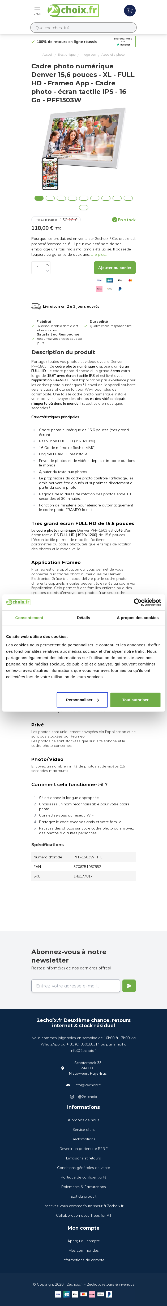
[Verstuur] (129, 986)
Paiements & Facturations (83, 1186)
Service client (83, 1129)
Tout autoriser (135, 699)
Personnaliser (82, 699)
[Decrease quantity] (47, 271)
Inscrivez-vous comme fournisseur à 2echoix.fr (83, 1205)
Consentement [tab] (29, 617)
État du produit (83, 1196)
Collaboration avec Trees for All (83, 1215)
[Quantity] (37, 267)
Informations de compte (83, 1260)
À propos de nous (83, 1120)
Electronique (66, 54)
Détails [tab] (83, 617)
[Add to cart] (115, 267)
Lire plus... (99, 254)
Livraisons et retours (83, 1158)
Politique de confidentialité (83, 1177)
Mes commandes (83, 1250)
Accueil (47, 54)
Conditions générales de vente (83, 1167)
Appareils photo (113, 54)
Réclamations (83, 1139)
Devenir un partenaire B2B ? (83, 1148)
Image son (88, 54)
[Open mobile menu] (37, 10)
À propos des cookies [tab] (138, 617)
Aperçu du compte (83, 1240)
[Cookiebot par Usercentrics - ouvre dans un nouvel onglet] (137, 602)
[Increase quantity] (47, 265)
